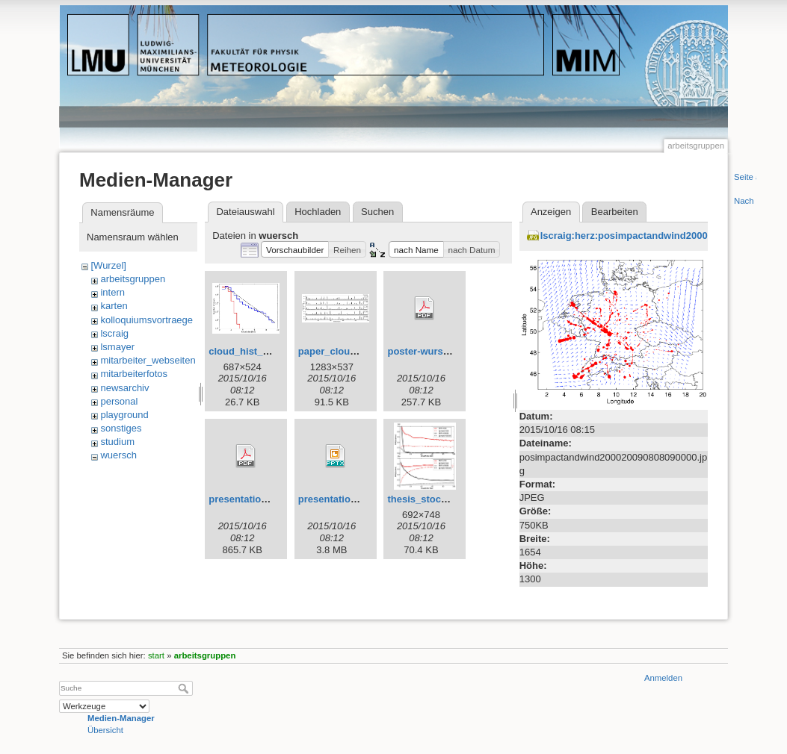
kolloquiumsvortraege (146, 319)
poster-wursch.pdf (429, 351)
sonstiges (120, 428)
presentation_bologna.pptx (360, 499)
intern (112, 292)
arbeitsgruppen (132, 278)
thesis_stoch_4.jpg (431, 499)
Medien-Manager (121, 718)
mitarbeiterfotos (133, 373)
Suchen (377, 211)
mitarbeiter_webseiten (147, 360)
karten (113, 305)
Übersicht (105, 730)
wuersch (118, 455)
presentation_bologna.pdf (268, 499)
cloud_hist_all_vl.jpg (256, 351)
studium (117, 441)
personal (119, 401)
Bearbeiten (614, 211)
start (156, 655)
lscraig (114, 333)
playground (124, 414)
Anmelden (663, 677)
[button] (295, 249)
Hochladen (317, 211)
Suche (185, 688)
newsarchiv (124, 387)
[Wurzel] (108, 265)
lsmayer (117, 346)
